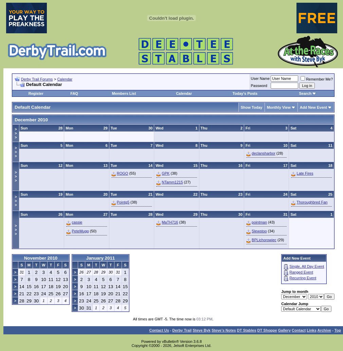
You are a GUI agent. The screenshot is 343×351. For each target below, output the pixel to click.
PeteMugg (80, 231)
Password (259, 86)
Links (312, 330)
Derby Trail (182, 330)
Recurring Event (302, 278)
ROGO (122, 173)
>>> (16, 133)
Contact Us (159, 330)
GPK (165, 173)
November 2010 (41, 258)
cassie (77, 222)
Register (36, 93)
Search (305, 93)
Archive (324, 330)
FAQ (74, 93)
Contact (299, 330)
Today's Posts (245, 93)
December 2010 (31, 119)
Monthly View (279, 107)
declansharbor (263, 153)
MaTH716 (170, 222)
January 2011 (100, 258)
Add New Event (313, 107)
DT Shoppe (267, 330)
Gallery (284, 330)
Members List (124, 93)
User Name (260, 78)
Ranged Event (301, 272)
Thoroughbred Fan (311, 202)
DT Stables (246, 330)
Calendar (64, 79)
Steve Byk (202, 330)
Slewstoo (259, 231)
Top (338, 330)
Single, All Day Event (306, 266)
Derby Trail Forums (37, 79)
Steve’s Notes (224, 330)
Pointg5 (123, 202)
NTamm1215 (172, 182)
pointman (259, 222)
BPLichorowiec (264, 240)
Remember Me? (317, 79)
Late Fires (305, 173)
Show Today (252, 107)
